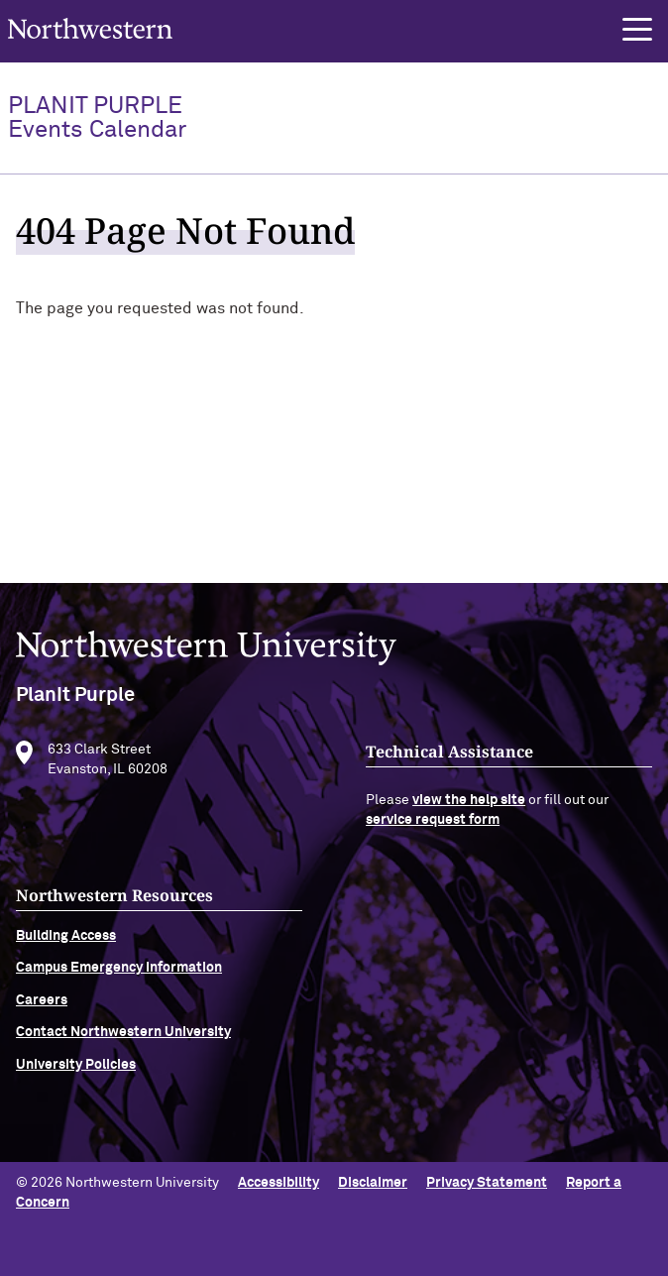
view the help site (468, 815)
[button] (637, 30)
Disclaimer (372, 1183)
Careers (41, 1014)
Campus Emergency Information (119, 982)
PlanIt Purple (97, 118)
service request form (433, 835)
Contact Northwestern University (123, 1047)
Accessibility (278, 1183)
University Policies (76, 1079)
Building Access (66, 951)
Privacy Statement (486, 1183)
